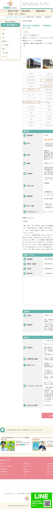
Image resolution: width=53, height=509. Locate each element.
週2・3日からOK (28, 466)
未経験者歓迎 (3, 471)
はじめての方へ (9, 493)
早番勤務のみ (3, 469)
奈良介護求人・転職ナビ (12, 17)
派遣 (24, 474)
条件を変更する (10, 25)
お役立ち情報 (30, 493)
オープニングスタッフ (6, 474)
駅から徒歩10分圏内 (5, 466)
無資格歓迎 (26, 471)
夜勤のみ (49, 469)
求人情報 (22, 17)
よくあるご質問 (19, 493)
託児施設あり (27, 463)
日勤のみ (25, 469)
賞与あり (2, 463)
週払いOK (49, 474)
